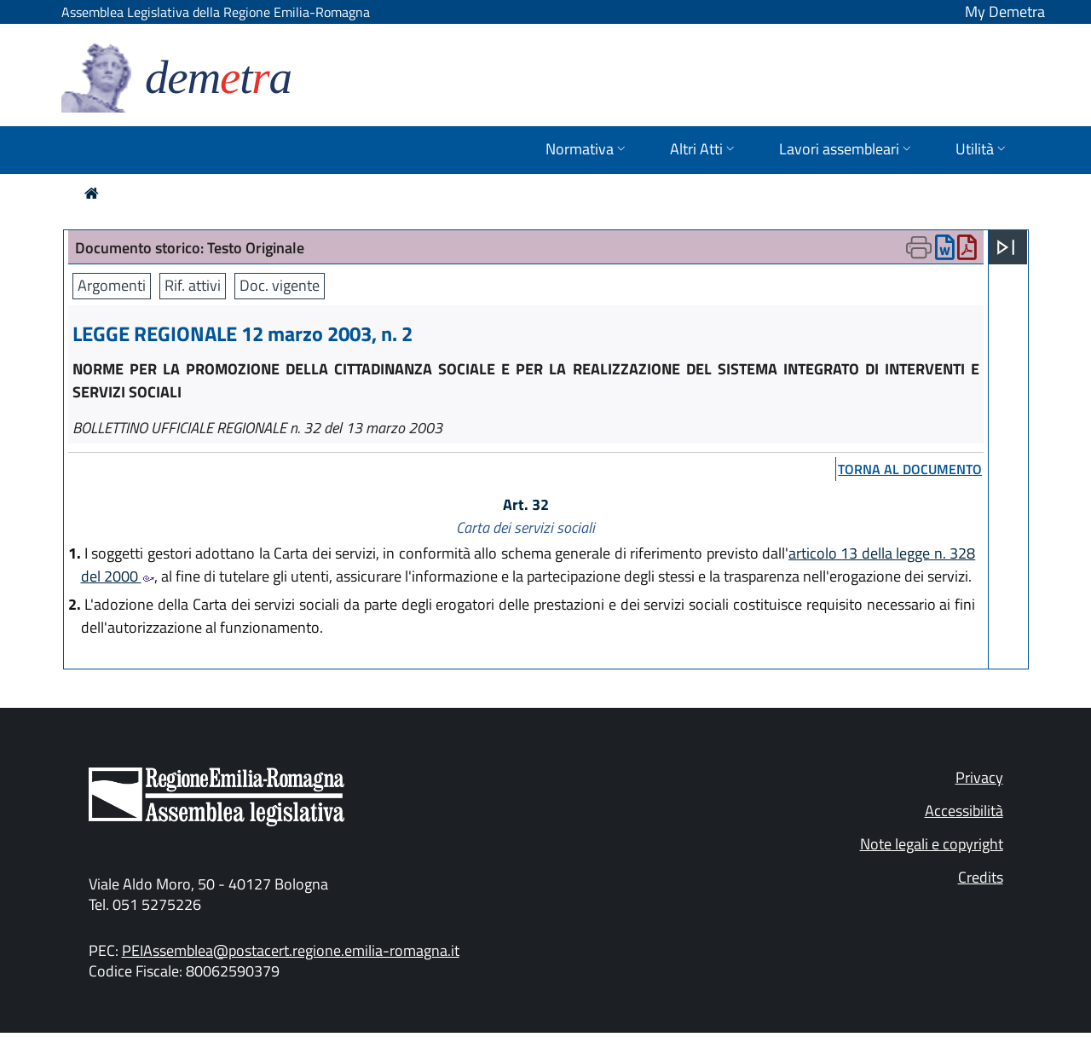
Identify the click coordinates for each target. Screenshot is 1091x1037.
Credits (980, 877)
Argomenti (112, 285)
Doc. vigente (280, 285)
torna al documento (910, 469)
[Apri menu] (1006, 247)
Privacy (979, 777)
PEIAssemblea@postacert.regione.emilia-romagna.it (290, 950)
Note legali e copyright (931, 843)
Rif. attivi (193, 285)
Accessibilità (964, 810)
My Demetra (1005, 11)
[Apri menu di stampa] (919, 247)
